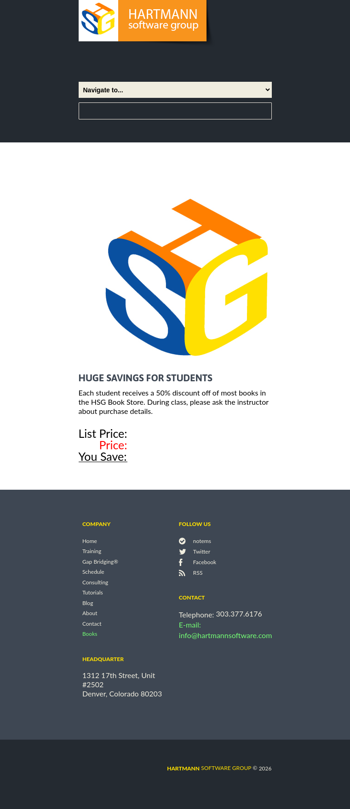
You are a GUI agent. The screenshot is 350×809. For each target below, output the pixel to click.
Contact (92, 623)
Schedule (93, 572)
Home (89, 540)
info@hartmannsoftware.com (225, 635)
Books (90, 634)
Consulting (95, 582)
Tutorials (92, 592)
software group (209, 767)
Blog (87, 603)
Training (91, 551)
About (90, 613)
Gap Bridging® (100, 561)
